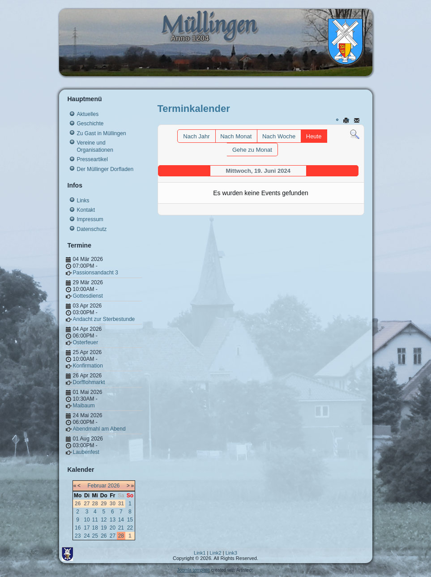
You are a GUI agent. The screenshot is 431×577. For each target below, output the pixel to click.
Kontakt (86, 210)
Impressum (90, 219)
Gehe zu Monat (252, 149)
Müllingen (208, 24)
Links (83, 200)
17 (87, 528)
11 (95, 520)
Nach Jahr (196, 136)
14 (121, 520)
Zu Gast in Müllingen (101, 133)
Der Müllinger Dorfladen (105, 169)
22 (130, 528)
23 (78, 536)
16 (78, 528)
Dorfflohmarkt (89, 382)
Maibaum (84, 405)
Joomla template (193, 570)
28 (121, 536)
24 (87, 536)
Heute (314, 136)
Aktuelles (88, 114)
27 (112, 536)
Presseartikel (92, 159)
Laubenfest (86, 452)
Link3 (231, 553)
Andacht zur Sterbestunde (104, 319)
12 (104, 520)
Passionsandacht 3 (95, 272)
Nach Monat (236, 136)
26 (104, 536)
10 (87, 520)
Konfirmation (88, 366)
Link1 (199, 553)
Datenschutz (92, 229)
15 (130, 520)
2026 (114, 486)
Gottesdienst (88, 296)
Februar (96, 486)
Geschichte (90, 123)
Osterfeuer (85, 342)
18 (95, 528)
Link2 (215, 553)
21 (121, 528)
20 (112, 528)
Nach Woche (278, 136)
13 (112, 520)
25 (95, 536)
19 (104, 528)
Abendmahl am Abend (99, 429)
